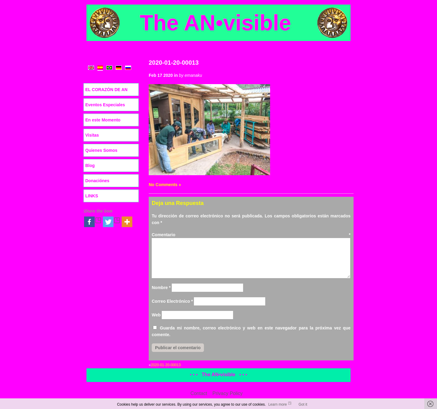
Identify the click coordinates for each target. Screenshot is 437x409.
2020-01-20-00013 (174, 62)
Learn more (277, 404)
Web (156, 314)
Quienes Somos (101, 150)
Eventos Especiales (105, 104)
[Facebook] (93, 221)
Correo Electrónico (172, 301)
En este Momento (102, 120)
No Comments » (165, 184)
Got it (303, 404)
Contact (198, 393)
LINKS (91, 195)
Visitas (92, 135)
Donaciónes (97, 180)
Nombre (161, 287)
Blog (90, 165)
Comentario (251, 234)
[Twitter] (111, 221)
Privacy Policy (227, 393)
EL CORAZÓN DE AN (106, 89)
